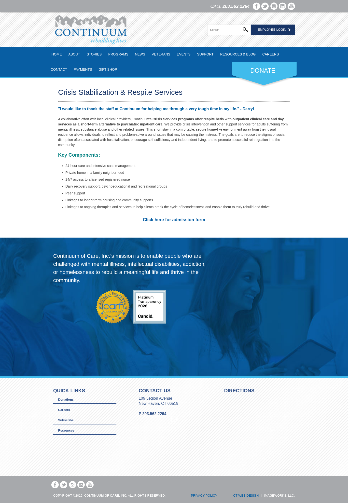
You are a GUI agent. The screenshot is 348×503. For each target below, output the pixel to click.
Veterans (161, 54)
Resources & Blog (238, 54)
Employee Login (272, 29)
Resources (66, 430)
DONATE (262, 70)
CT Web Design (246, 495)
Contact (59, 69)
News (140, 54)
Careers (270, 54)
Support (205, 54)
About (74, 54)
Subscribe (66, 420)
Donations (66, 399)
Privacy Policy (204, 495)
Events (184, 54)
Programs (118, 54)
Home (57, 54)
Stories (94, 54)
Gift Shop (107, 69)
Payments (83, 69)
